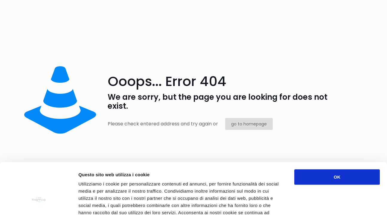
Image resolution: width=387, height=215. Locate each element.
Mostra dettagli (317, 203)
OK (337, 136)
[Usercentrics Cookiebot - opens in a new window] (39, 203)
